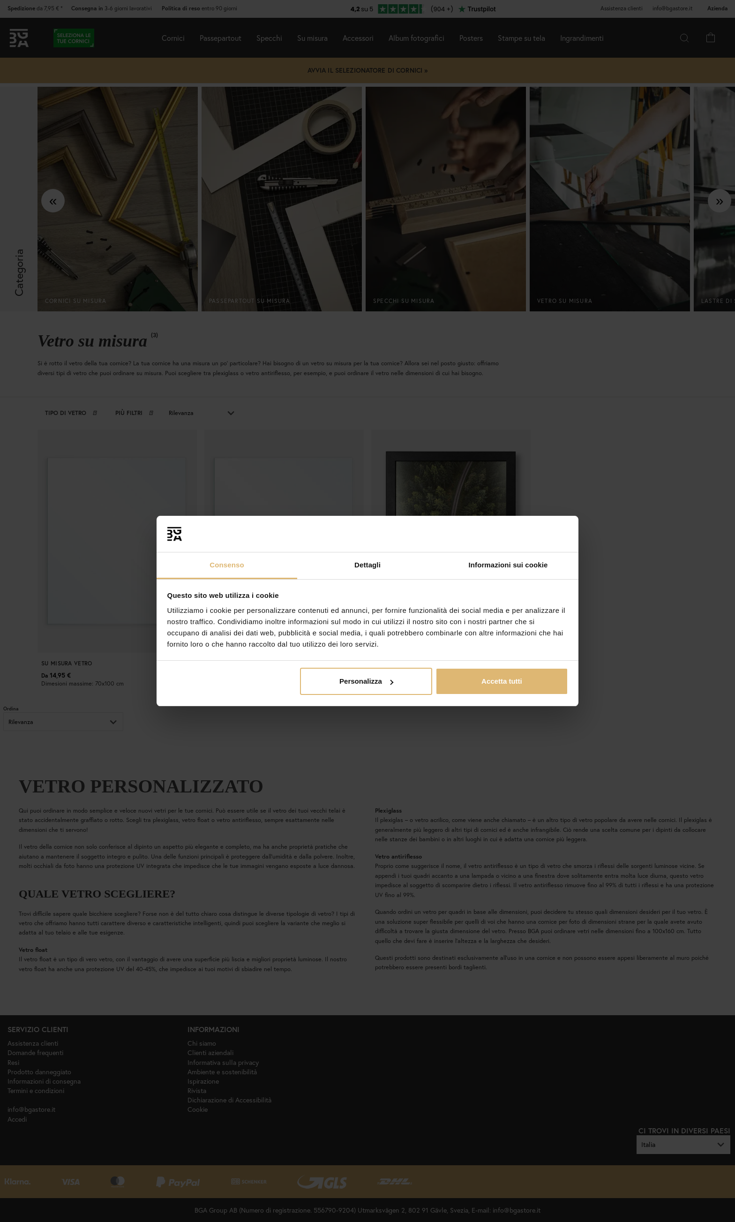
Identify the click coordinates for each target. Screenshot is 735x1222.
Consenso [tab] (227, 565)
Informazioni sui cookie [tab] (508, 565)
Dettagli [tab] (367, 565)
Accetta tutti (501, 681)
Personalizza (366, 681)
